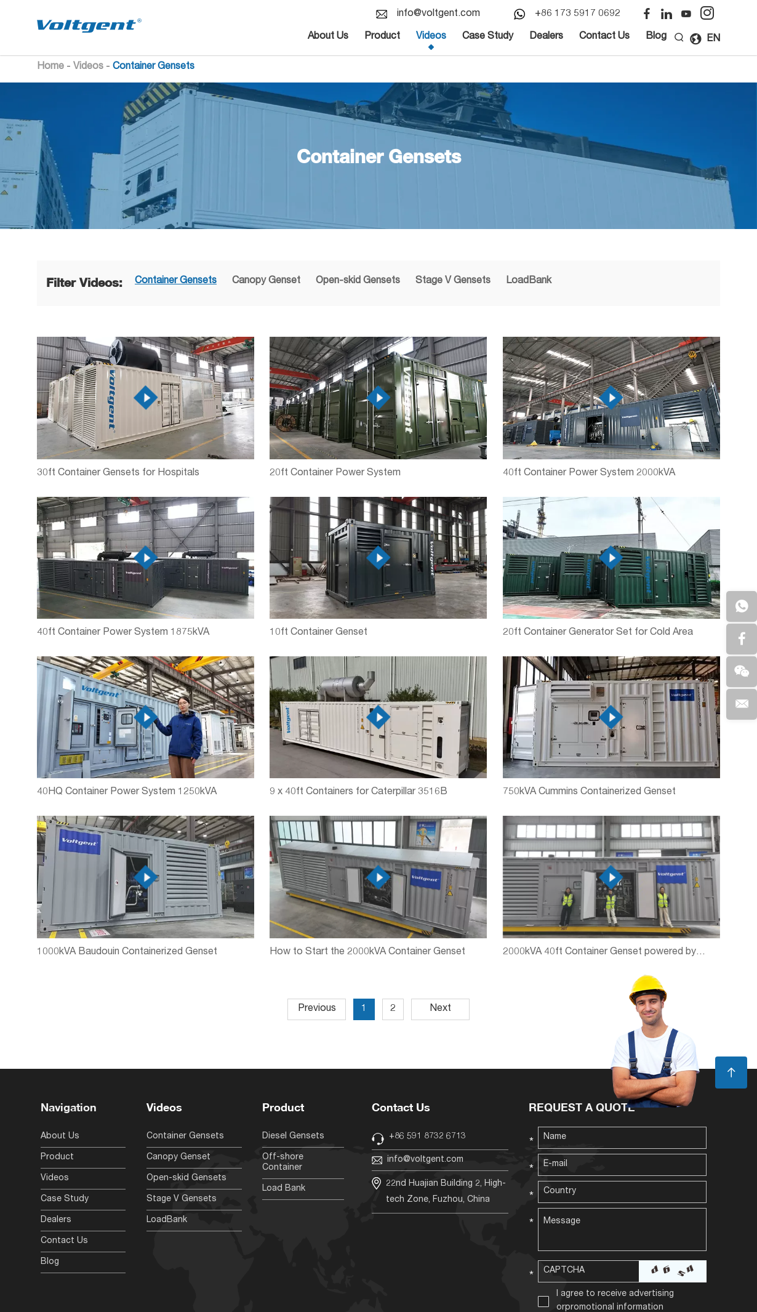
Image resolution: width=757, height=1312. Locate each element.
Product (382, 37)
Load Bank (283, 1189)
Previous (317, 1009)
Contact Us (604, 37)
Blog (656, 37)
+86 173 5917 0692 (577, 14)
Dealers (546, 37)
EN (704, 39)
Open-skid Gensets (358, 281)
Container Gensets (153, 67)
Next (440, 1009)
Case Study (487, 37)
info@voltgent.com (438, 14)
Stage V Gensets (453, 281)
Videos (431, 37)
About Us (328, 37)
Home (50, 67)
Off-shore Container (282, 1162)
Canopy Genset (266, 281)
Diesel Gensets (293, 1136)
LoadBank (528, 281)
